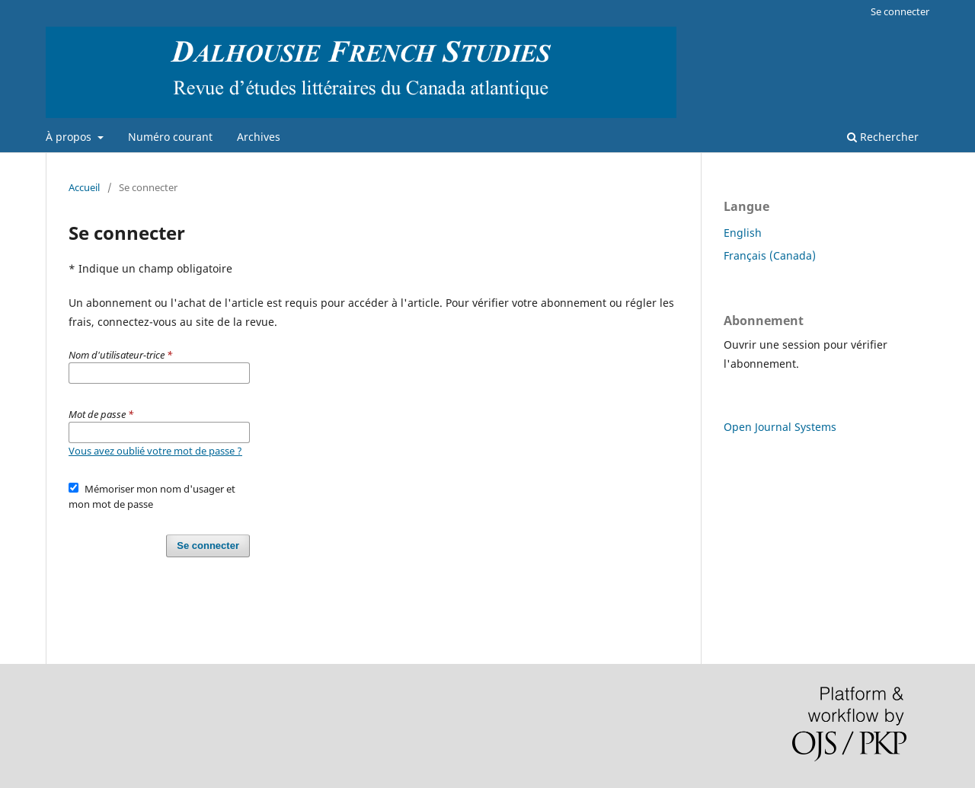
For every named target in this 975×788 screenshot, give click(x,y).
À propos (70, 136)
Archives (258, 136)
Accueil (84, 187)
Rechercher (883, 136)
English (743, 232)
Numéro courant (170, 136)
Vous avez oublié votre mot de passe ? (155, 451)
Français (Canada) (770, 255)
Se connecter (900, 11)
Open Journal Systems (780, 427)
